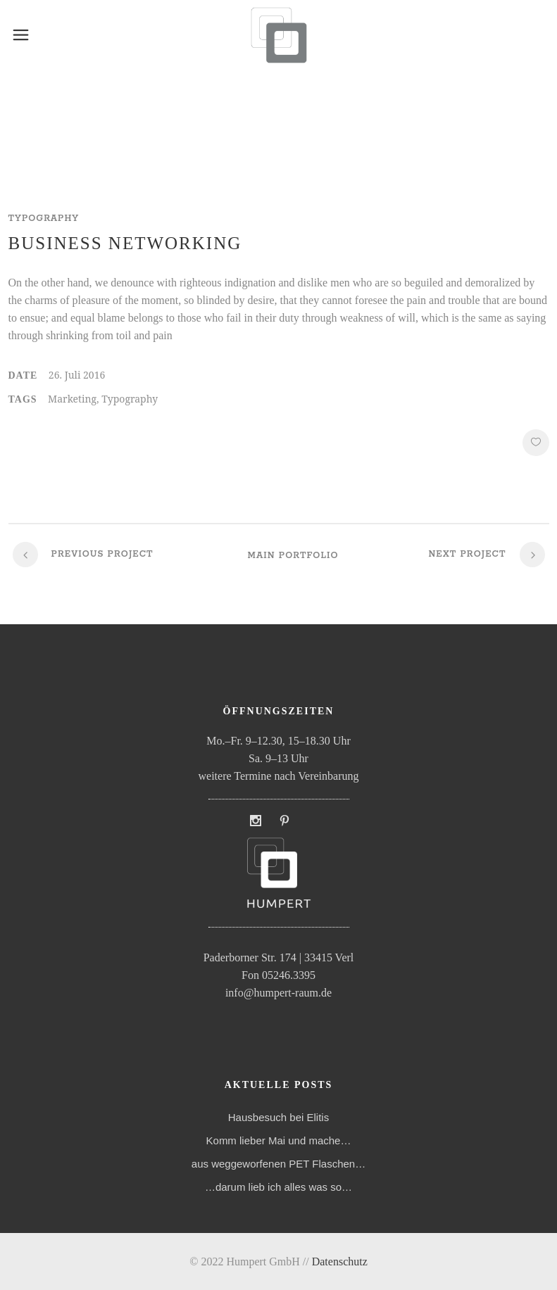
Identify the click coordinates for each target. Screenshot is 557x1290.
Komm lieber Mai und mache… (278, 1140)
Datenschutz (340, 1261)
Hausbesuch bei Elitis (278, 1117)
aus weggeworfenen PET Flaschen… (278, 1164)
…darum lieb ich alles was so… (278, 1187)
